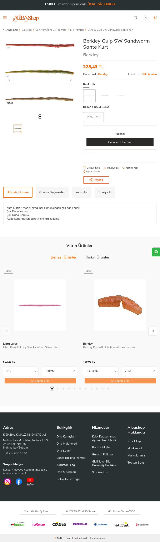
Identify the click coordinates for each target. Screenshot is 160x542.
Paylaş (96, 180)
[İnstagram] (7, 482)
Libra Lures (10, 343)
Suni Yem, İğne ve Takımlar (51, 29)
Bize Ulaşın (135, 441)
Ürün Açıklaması (18, 192)
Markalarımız (136, 455)
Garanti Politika (102, 454)
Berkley (91, 54)
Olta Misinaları (66, 472)
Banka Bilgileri (101, 447)
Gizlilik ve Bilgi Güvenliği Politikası (104, 463)
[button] (40, 116)
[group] (40, 75)
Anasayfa (10, 29)
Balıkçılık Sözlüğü (68, 479)
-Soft (59, 537)
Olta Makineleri (66, 443)
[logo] (26, 18)
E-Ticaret (67, 537)
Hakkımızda (135, 448)
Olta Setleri (63, 451)
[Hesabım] (145, 17)
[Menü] (5, 17)
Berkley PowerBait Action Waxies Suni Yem (110, 347)
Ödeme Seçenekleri (52, 192)
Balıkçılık (27, 29)
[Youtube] (30, 482)
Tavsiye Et (111, 167)
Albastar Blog (65, 465)
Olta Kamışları (65, 436)
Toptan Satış (136, 462)
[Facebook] (19, 482)
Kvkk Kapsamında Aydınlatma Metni (104, 438)
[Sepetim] (155, 17)
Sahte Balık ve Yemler (70, 458)
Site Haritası (100, 472)
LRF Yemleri (77, 29)
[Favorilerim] (136, 17)
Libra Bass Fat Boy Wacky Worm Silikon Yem (31, 347)
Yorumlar (82, 192)
